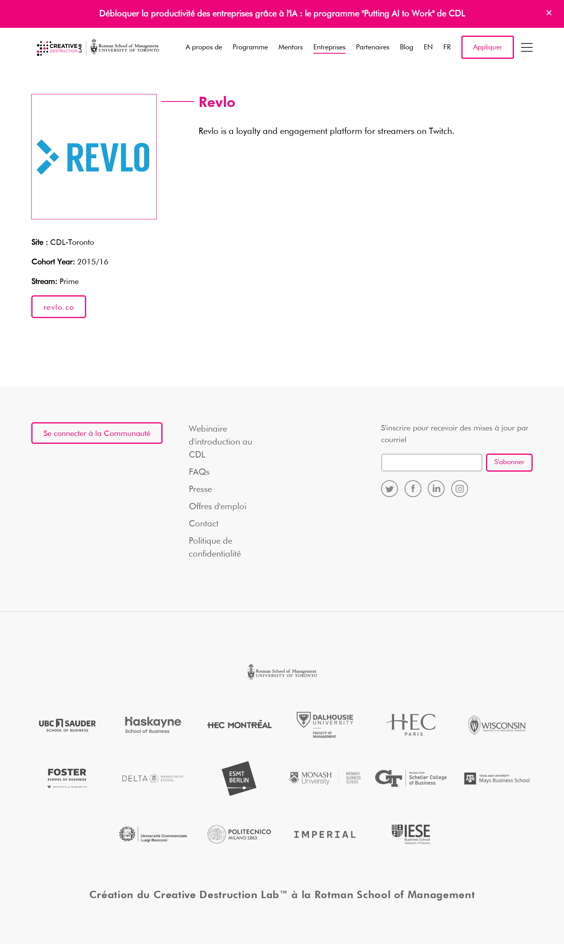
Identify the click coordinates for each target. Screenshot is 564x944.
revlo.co (58, 307)
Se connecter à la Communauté (96, 434)
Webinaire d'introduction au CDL (220, 442)
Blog (406, 47)
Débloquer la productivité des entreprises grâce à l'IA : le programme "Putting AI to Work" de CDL (282, 14)
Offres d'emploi (217, 507)
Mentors (290, 47)
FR (447, 47)
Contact (204, 524)
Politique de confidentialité (215, 548)
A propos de (204, 47)
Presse (200, 489)
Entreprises (329, 47)
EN (428, 47)
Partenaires (372, 47)
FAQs (199, 472)
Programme (250, 47)
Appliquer (487, 47)
